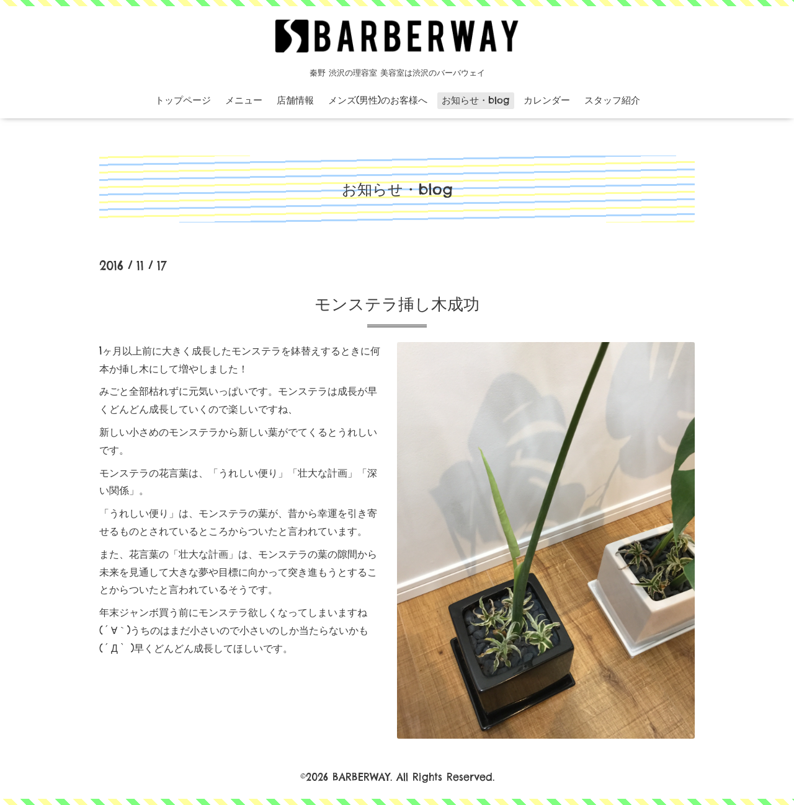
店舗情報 (295, 100)
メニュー (243, 100)
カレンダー (547, 100)
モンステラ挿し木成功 (397, 304)
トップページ (183, 100)
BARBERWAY (361, 777)
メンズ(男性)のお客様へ (377, 100)
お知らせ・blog (475, 100)
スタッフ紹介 (612, 100)
